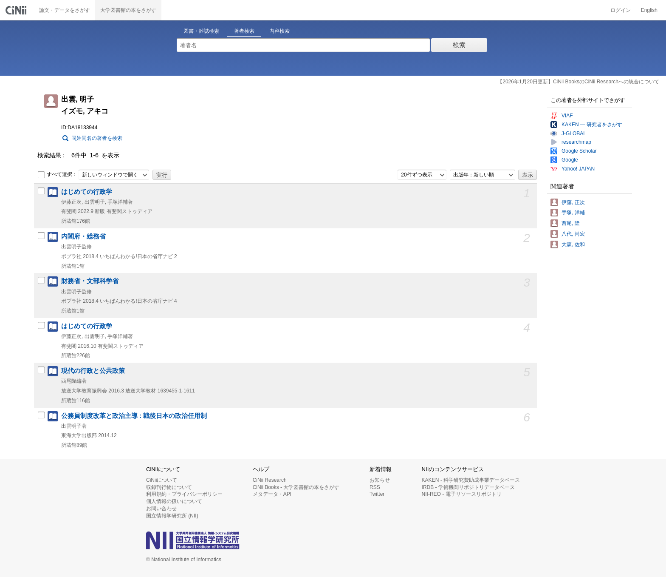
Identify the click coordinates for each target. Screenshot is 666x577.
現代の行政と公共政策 (93, 370)
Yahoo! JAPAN (578, 169)
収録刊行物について (169, 487)
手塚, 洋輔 (573, 213)
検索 (459, 44)
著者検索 (244, 31)
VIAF (567, 116)
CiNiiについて (161, 480)
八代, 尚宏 (573, 234)
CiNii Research (270, 480)
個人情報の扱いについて (174, 501)
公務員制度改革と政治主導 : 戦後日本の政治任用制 (134, 415)
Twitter (377, 494)
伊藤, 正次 (573, 202)
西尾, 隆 (571, 223)
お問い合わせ (161, 509)
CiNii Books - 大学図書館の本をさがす (296, 487)
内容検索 (279, 31)
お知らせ (380, 480)
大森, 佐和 (573, 244)
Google (570, 160)
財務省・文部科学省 (90, 281)
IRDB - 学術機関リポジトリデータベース (468, 487)
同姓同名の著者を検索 (96, 138)
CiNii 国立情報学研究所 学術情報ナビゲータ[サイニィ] (17, 10)
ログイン (620, 10)
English (649, 10)
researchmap (576, 142)
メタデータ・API (272, 494)
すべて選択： (57, 175)
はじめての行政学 (86, 191)
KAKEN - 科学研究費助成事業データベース (471, 480)
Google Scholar (579, 151)
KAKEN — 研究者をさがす (592, 125)
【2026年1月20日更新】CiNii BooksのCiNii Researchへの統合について (578, 82)
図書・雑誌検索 (201, 31)
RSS (375, 487)
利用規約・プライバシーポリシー (184, 494)
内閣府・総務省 (83, 236)
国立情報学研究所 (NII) (172, 516)
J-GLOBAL (574, 133)
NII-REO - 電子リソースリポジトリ (462, 494)
